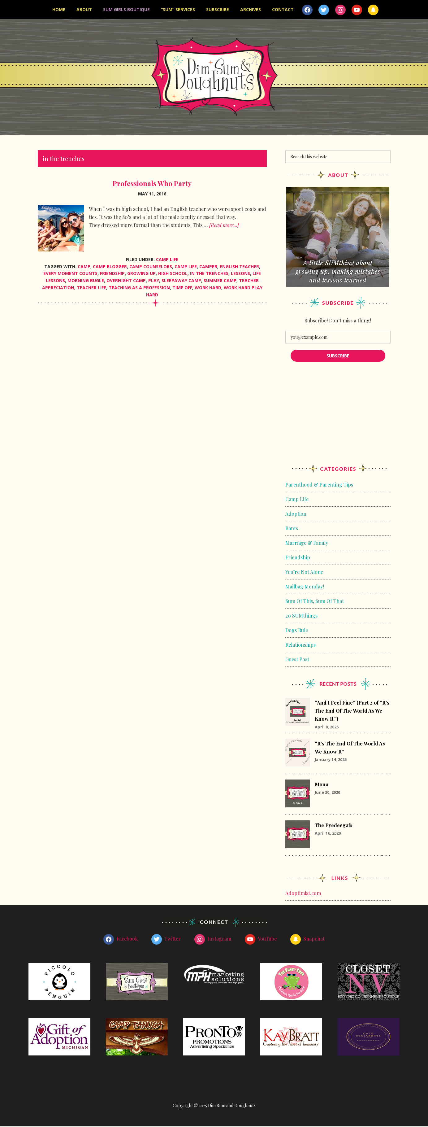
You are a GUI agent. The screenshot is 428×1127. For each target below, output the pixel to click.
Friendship (297, 558)
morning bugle (85, 281)
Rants (291, 529)
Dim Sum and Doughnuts (214, 77)
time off (182, 288)
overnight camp (126, 281)
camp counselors (150, 267)
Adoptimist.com (303, 893)
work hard (208, 288)
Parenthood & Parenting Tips (319, 485)
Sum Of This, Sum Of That (314, 601)
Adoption (295, 514)
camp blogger (110, 267)
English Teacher (239, 267)
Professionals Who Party (152, 184)
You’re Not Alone (304, 572)
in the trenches (209, 274)
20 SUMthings (301, 616)
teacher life (91, 288)
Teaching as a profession (139, 288)
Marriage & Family (306, 543)
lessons (240, 274)
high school (173, 274)
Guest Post (297, 660)
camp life (186, 267)
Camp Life (167, 260)
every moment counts (70, 274)
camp (84, 267)
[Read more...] (224, 225)
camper (208, 267)
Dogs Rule (296, 630)
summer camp (220, 281)
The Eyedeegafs (333, 826)
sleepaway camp (181, 281)
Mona (321, 785)
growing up (141, 274)
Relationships (300, 645)
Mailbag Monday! (304, 587)
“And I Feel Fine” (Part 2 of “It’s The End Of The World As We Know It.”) (352, 711)
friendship (112, 274)
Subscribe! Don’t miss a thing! (338, 321)
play (153, 281)
